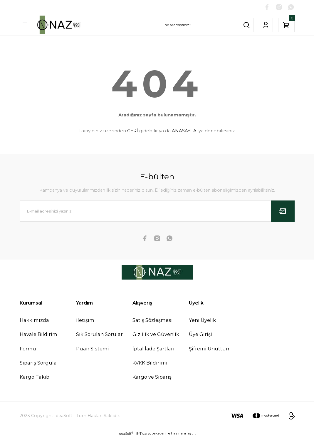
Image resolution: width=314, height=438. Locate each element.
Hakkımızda (34, 320)
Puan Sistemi (92, 349)
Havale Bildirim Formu (38, 342)
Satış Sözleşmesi (152, 320)
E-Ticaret (143, 434)
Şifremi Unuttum (210, 349)
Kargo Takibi (35, 377)
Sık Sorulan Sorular (99, 334)
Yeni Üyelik (202, 320)
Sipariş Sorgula (38, 363)
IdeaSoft (125, 434)
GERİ (132, 131)
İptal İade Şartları (153, 349)
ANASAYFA (184, 131)
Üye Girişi (200, 334)
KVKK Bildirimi (149, 363)
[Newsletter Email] (157, 211)
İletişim (85, 320)
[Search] (207, 25)
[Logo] (58, 25)
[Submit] (283, 211)
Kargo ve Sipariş (152, 377)
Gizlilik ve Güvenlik (155, 334)
